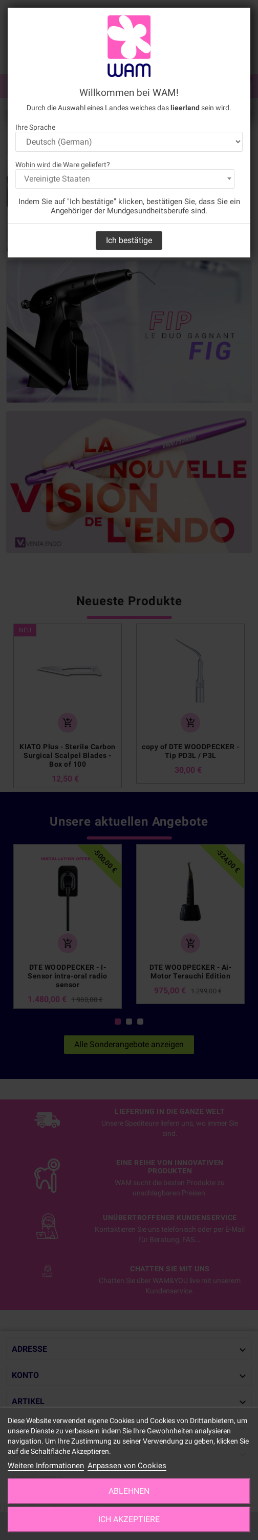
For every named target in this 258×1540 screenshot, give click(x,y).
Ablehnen (129, 1491)
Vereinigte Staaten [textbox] (57, 179)
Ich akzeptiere (129, 1519)
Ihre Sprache (35, 127)
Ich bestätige (129, 240)
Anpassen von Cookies (127, 1465)
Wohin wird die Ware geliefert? (62, 165)
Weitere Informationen (46, 1465)
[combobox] (125, 179)
